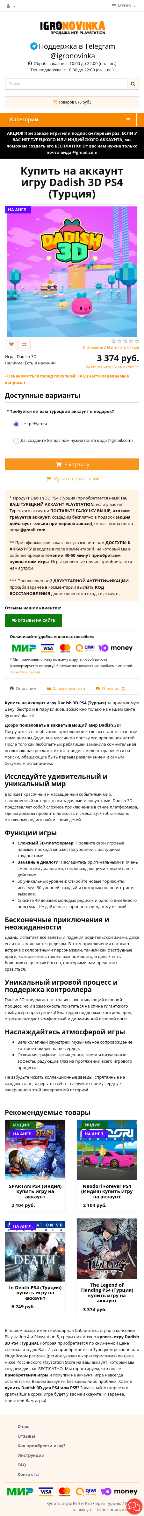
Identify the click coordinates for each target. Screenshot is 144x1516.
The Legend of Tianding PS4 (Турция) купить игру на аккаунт (107, 1292)
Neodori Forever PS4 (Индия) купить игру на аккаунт (107, 1191)
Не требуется (30, 424)
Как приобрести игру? (41, 1445)
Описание (23, 688)
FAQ (22, 1465)
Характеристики (66, 688)
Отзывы (26, 1436)
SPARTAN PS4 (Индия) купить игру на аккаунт (35, 1191)
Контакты (28, 1474)
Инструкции (31, 1455)
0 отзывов (93, 347)
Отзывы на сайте (33, 620)
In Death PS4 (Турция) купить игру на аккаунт (35, 1293)
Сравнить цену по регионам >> (112, 366)
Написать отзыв (123, 347)
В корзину (72, 464)
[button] (134, 1506)
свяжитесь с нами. (25, 672)
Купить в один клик (72, 478)
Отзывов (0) (110, 688)
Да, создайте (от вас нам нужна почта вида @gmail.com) (73, 440)
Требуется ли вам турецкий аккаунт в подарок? (62, 411)
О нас (23, 1426)
